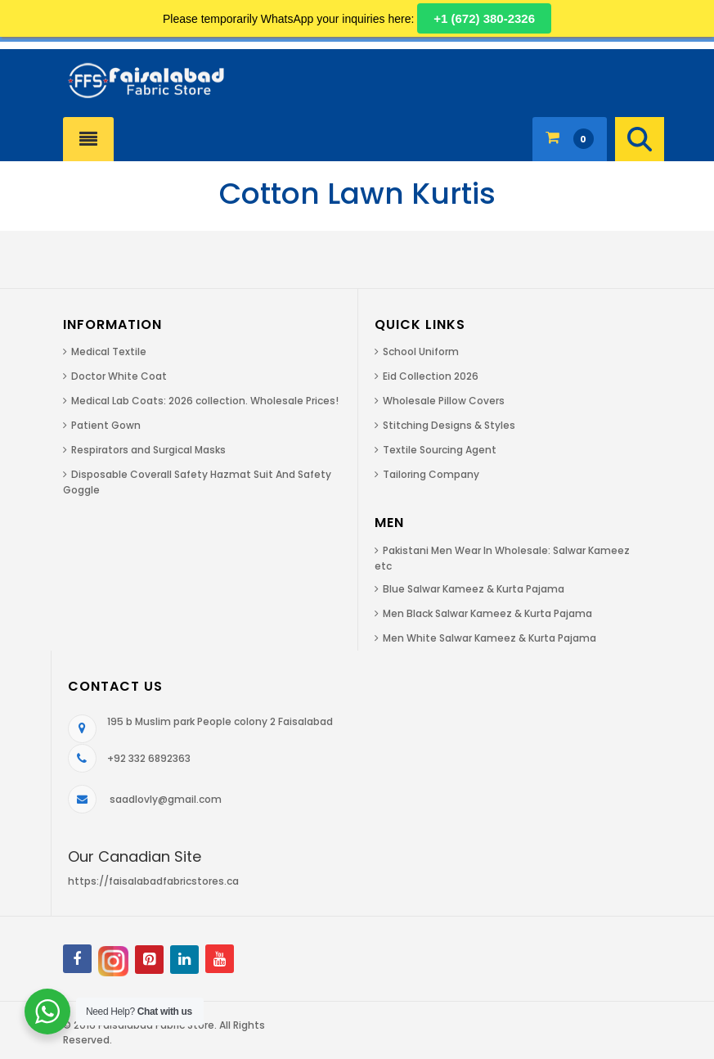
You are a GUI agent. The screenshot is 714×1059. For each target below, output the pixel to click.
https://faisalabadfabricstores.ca (153, 881)
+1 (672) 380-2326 (484, 18)
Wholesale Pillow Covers (444, 401)
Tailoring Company (431, 474)
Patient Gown (106, 425)
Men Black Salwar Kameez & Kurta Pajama (487, 613)
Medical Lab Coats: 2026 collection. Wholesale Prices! (205, 401)
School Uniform (421, 351)
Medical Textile (108, 351)
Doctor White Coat (119, 376)
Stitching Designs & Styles (449, 425)
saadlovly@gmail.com (166, 799)
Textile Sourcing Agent (439, 450)
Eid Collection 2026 (430, 376)
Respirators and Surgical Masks (148, 450)
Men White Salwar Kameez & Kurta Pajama (489, 638)
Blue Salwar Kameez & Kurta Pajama (473, 589)
